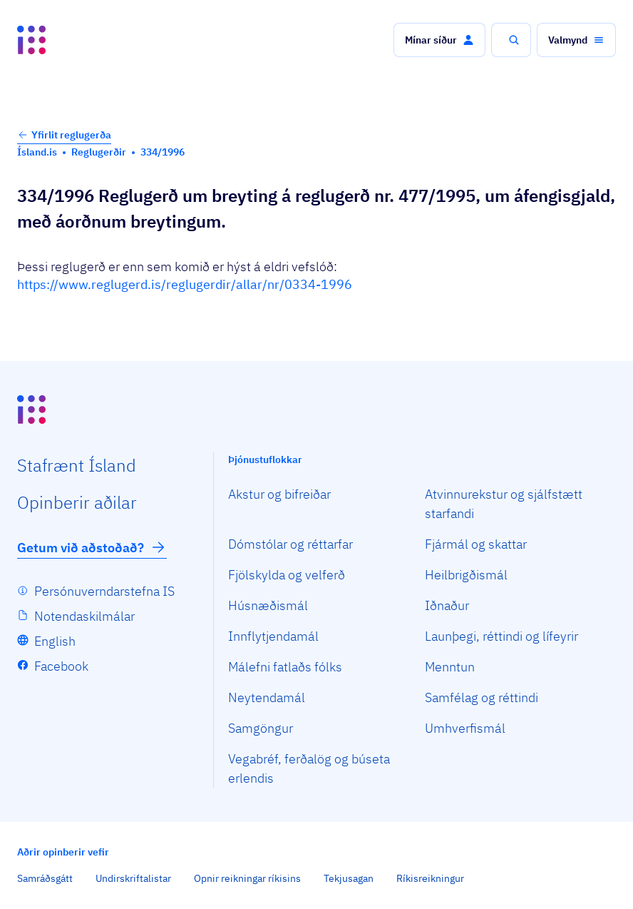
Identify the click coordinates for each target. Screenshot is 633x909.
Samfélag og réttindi (481, 697)
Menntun (450, 667)
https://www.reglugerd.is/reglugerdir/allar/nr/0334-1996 (184, 284)
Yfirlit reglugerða (64, 134)
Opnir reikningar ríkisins (247, 878)
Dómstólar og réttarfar (290, 544)
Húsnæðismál (268, 605)
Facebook (61, 666)
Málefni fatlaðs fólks (285, 667)
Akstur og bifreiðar (279, 494)
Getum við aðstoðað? (92, 547)
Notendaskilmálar (84, 616)
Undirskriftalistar (133, 878)
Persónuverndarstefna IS (104, 591)
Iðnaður (447, 605)
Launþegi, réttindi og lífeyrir (501, 636)
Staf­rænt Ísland (76, 465)
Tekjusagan (349, 878)
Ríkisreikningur (430, 878)
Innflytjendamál (273, 636)
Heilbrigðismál (466, 575)
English (55, 641)
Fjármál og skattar (476, 544)
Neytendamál (266, 697)
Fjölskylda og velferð (286, 575)
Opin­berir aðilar (77, 502)
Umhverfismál (465, 728)
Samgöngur (260, 728)
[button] (439, 40)
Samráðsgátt (45, 878)
